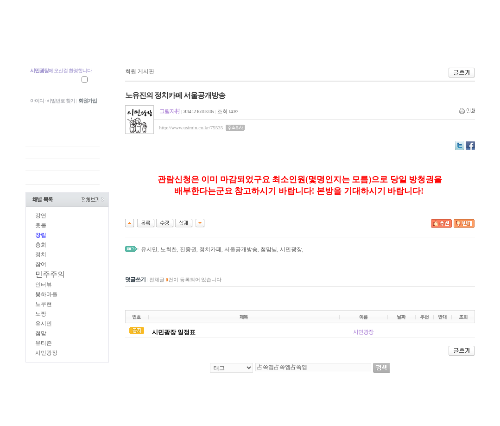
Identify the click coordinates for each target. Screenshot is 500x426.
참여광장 (183, 45)
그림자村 (169, 111)
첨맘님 (268, 249)
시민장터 (305, 45)
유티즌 (43, 343)
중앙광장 (97, 45)
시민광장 (262, 45)
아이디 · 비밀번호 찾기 (52, 100)
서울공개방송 (241, 249)
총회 (40, 245)
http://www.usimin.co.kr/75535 (191, 127)
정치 (40, 254)
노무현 (43, 304)
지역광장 (140, 45)
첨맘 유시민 (50, 45)
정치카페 (210, 249)
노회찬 (168, 249)
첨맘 (40, 333)
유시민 (43, 323)
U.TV (223, 45)
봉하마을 (46, 294)
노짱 (40, 314)
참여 (40, 264)
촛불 (40, 225)
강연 (40, 215)
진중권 (188, 249)
